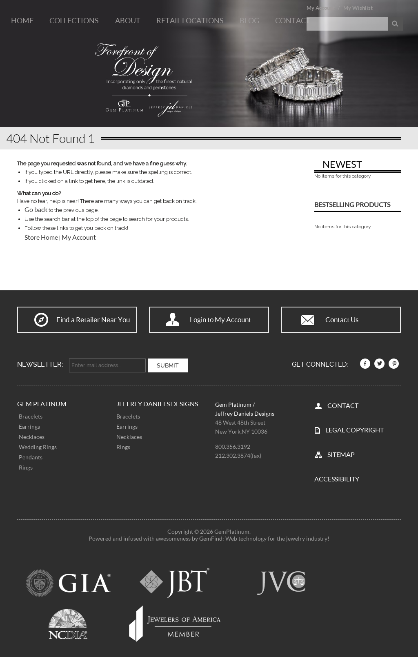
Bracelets (30, 416)
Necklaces (31, 436)
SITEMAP (341, 454)
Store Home (41, 237)
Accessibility (336, 479)
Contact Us (341, 319)
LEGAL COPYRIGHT (354, 430)
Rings (26, 467)
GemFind (210, 538)
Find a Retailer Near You (93, 319)
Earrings (29, 426)
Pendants (30, 457)
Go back (35, 209)
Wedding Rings (38, 446)
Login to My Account (220, 319)
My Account (321, 7)
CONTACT (342, 405)
